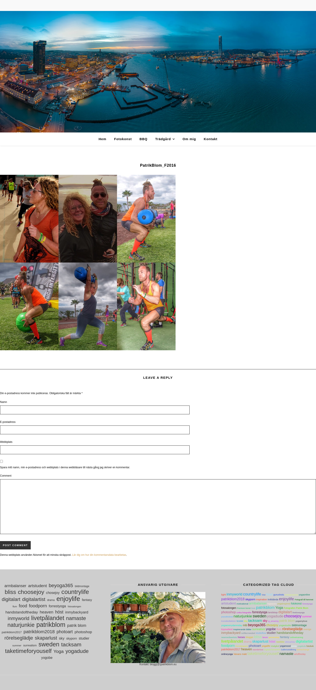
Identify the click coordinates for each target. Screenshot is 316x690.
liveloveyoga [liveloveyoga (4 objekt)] (299, 612)
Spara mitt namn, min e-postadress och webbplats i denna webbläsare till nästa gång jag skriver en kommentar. (65, 467)
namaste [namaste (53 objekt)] (76, 618)
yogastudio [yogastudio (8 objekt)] (285, 625)
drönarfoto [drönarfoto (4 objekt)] (290, 642)
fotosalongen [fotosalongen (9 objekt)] (74, 606)
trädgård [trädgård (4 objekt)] (275, 646)
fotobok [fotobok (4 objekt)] (310, 646)
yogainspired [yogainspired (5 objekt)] (283, 603)
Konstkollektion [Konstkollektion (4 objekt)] (228, 621)
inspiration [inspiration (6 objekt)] (261, 599)
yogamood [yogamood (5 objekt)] (285, 646)
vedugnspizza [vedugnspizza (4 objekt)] (291, 594)
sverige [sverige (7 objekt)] (307, 629)
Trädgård (163, 139)
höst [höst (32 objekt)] (59, 612)
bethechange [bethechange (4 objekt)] (303, 649)
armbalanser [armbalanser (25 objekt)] (15, 586)
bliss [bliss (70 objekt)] (10, 592)
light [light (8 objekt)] (223, 594)
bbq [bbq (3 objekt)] (246, 621)
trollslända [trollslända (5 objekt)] (273, 599)
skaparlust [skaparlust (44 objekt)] (46, 638)
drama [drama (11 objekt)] (51, 600)
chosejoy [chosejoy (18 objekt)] (53, 593)
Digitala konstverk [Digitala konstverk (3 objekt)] (272, 650)
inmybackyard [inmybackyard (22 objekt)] (76, 612)
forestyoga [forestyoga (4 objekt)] (307, 603)
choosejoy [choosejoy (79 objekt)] (31, 592)
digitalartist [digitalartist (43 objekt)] (33, 599)
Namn (3, 402)
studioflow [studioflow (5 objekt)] (261, 633)
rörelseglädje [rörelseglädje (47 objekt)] (18, 638)
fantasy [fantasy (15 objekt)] (87, 600)
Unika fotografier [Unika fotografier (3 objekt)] (244, 612)
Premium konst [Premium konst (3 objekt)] (243, 608)
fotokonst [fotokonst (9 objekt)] (296, 603)
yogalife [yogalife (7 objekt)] (266, 646)
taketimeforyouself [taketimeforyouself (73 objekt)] (28, 651)
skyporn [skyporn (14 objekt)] (71, 638)
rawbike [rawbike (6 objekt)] (280, 641)
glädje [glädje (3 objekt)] (294, 646)
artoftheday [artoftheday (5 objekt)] (299, 654)
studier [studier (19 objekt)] (84, 638)
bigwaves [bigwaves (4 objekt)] (272, 603)
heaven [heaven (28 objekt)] (46, 612)
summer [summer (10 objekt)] (16, 645)
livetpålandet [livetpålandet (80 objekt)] (47, 618)
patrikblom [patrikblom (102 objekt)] (50, 624)
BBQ (143, 139)
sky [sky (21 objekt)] (61, 638)
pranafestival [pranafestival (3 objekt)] (227, 617)
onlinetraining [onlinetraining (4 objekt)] (296, 637)
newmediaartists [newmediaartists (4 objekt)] (229, 637)
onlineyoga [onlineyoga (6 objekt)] (227, 654)
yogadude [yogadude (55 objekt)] (76, 651)
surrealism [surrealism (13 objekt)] (30, 645)
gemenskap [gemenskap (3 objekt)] (274, 637)
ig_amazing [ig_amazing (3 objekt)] (273, 621)
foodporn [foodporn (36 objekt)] (38, 605)
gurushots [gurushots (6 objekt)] (278, 594)
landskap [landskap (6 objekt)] (273, 612)
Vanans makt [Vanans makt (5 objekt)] (240, 654)
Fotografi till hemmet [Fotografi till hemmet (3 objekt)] (304, 600)
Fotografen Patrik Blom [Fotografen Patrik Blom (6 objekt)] (296, 608)
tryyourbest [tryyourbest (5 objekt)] (227, 629)
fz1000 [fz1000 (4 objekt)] (240, 621)
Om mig (189, 139)
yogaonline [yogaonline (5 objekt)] (304, 594)
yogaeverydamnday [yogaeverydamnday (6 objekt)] (231, 625)
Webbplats (6, 441)
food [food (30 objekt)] (23, 605)
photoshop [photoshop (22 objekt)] (83, 632)
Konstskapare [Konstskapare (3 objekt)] (241, 646)
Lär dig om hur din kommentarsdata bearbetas (99, 554)
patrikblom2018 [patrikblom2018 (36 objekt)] (39, 631)
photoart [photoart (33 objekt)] (65, 631)
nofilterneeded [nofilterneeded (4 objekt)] (248, 633)
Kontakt (210, 139)
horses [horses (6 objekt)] (241, 637)
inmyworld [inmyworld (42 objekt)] (18, 618)
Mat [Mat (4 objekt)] (264, 594)
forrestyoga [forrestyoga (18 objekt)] (57, 606)
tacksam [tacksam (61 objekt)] (71, 644)
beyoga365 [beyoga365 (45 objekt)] (61, 585)
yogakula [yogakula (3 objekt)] (302, 646)
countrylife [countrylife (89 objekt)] (75, 592)
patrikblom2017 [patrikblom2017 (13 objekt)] (12, 632)
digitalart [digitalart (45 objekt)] (11, 599)
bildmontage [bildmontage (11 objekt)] (82, 586)
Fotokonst (123, 139)
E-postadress (8, 422)
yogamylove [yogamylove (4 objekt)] (301, 621)
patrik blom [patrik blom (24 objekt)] (76, 625)
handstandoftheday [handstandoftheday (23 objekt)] (21, 612)
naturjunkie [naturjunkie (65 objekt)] (20, 625)
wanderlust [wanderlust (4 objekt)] (258, 649)
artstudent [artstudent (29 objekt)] (37, 585)
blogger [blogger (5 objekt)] (249, 637)
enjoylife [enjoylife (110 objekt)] (68, 598)
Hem (102, 139)
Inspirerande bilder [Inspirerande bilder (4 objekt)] (242, 629)
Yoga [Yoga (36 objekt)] (58, 651)
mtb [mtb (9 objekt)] (245, 625)
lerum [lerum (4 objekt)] (265, 637)
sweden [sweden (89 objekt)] (48, 644)
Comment (5, 475)
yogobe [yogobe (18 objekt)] (46, 658)
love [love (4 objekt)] (253, 608)
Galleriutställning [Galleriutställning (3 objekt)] (288, 650)
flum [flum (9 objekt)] (15, 606)
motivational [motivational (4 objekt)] (242, 603)
